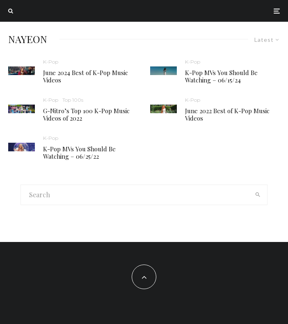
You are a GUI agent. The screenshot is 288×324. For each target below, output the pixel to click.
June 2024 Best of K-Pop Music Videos (85, 76)
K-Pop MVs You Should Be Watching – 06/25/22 (79, 152)
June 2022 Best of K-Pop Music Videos (227, 114)
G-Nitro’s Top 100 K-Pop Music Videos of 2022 (86, 114)
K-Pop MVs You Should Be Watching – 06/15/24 (221, 76)
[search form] (135, 195)
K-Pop (50, 62)
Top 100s (72, 100)
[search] (258, 195)
